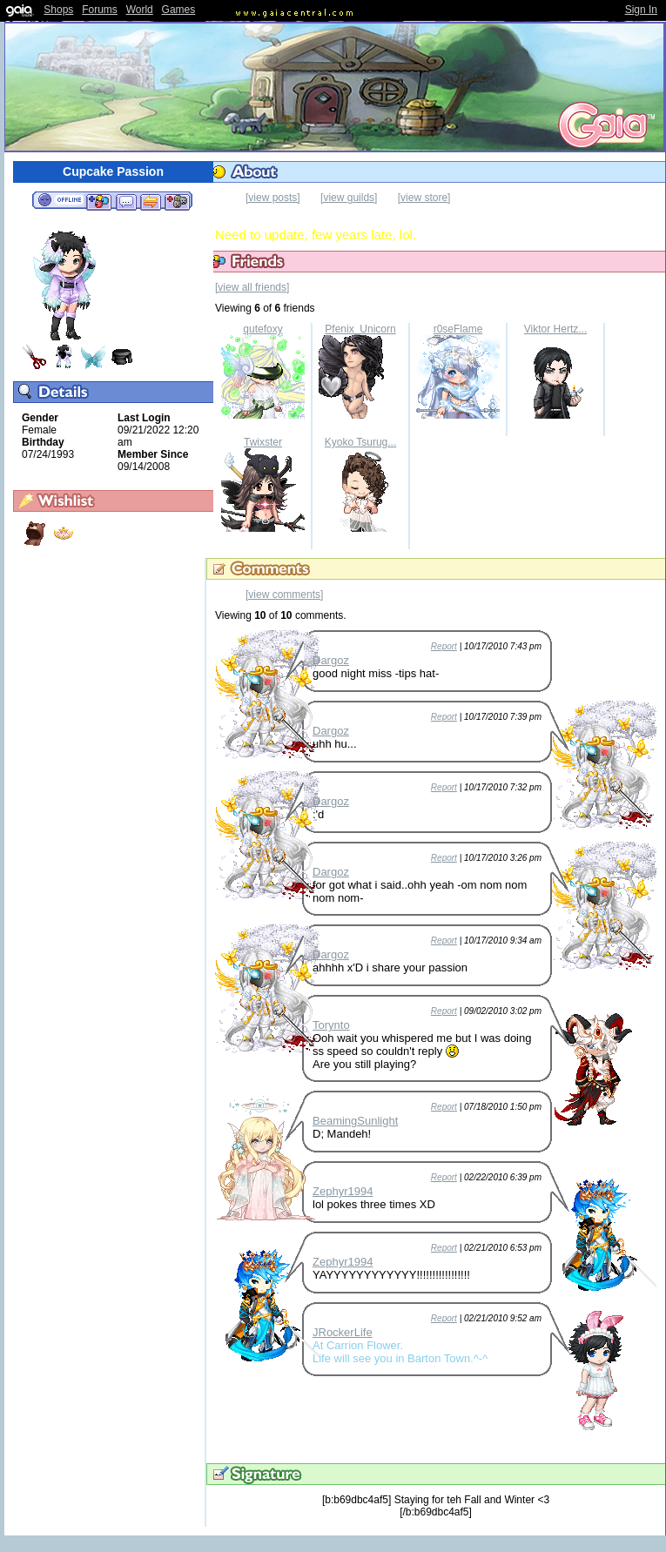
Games (179, 9)
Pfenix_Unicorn (360, 329)
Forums (100, 9)
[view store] (424, 197)
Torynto (331, 1024)
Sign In (641, 9)
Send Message (125, 201)
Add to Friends (98, 201)
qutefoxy (262, 329)
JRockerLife (343, 1332)
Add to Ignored (177, 201)
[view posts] (273, 197)
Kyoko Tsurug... (361, 442)
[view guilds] (348, 197)
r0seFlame (458, 329)
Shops (58, 9)
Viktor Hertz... (555, 329)
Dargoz (331, 660)
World (139, 9)
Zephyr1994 (343, 1191)
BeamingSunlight (355, 1120)
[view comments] (284, 594)
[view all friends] (252, 287)
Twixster (263, 442)
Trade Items (150, 201)
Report (444, 646)
